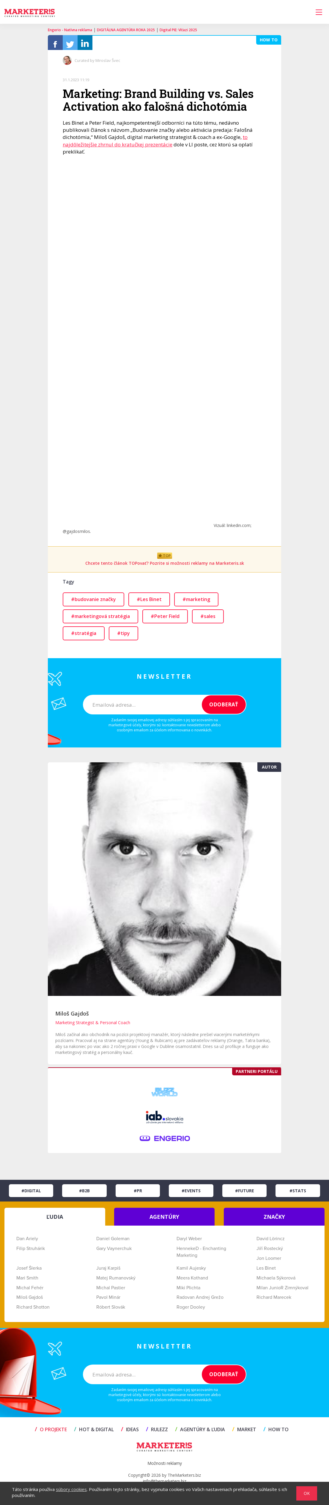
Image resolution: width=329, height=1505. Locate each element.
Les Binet (266, 1271)
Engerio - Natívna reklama (70, 29)
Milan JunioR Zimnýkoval (282, 1291)
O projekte (51, 1432)
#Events (191, 1193)
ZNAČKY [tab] (274, 1219)
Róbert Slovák (110, 1310)
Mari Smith (27, 1281)
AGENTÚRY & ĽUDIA (200, 1432)
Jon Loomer (268, 1261)
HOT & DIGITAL (94, 1432)
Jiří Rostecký (269, 1251)
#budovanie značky (93, 602)
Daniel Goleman (113, 1242)
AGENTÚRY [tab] (164, 1219)
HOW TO (276, 1432)
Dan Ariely (27, 1242)
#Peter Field (165, 619)
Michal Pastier (110, 1291)
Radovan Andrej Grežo (200, 1300)
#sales (207, 619)
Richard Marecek (273, 1300)
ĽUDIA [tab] (54, 1219)
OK (307, 1493)
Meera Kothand (192, 1281)
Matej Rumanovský (116, 1281)
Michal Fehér (29, 1291)
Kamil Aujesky (191, 1271)
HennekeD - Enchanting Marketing (201, 1255)
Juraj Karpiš (108, 1271)
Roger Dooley (191, 1310)
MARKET (244, 1432)
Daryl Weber (189, 1242)
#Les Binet (149, 602)
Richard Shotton (33, 1310)
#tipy (123, 636)
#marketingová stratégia (100, 619)
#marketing (196, 602)
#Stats (297, 1193)
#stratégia (83, 636)
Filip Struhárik (30, 1251)
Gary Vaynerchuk (114, 1251)
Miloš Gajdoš (72, 1016)
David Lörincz (270, 1242)
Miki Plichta (188, 1291)
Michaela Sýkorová (275, 1281)
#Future (244, 1193)
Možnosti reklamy (164, 1466)
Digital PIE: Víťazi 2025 (178, 29)
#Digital (31, 1193)
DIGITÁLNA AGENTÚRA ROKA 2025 (126, 29)
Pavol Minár (108, 1300)
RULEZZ (157, 1432)
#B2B (84, 1193)
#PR (138, 1193)
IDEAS (130, 1432)
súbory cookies (71, 1489)
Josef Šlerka (29, 1271)
